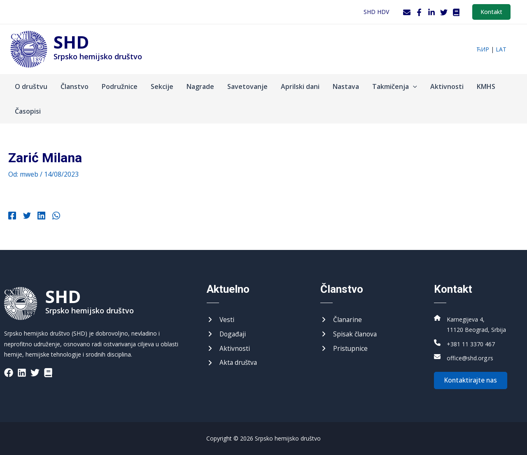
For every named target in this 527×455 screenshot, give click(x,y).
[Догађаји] (227, 333)
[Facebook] (419, 12)
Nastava (346, 86)
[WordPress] (456, 12)
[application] (413, 86)
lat (501, 49)
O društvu (31, 86)
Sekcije (162, 86)
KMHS (486, 86)
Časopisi (28, 111)
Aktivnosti (447, 86)
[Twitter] (444, 12)
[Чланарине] (341, 318)
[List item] (8, 371)
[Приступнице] (344, 348)
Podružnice (120, 86)
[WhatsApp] (53, 217)
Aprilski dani (300, 86)
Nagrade (200, 86)
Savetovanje (247, 86)
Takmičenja (394, 86)
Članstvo (75, 86)
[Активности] (228, 348)
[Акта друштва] (233, 362)
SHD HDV (376, 12)
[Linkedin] (39, 217)
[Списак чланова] (349, 333)
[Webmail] (406, 12)
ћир (482, 49)
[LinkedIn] (431, 12)
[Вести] (221, 318)
